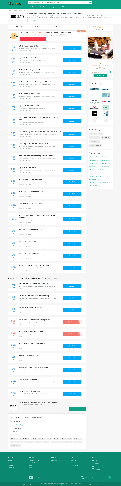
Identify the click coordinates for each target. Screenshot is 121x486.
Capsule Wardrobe (56, 442)
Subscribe (77, 409)
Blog (63, 7)
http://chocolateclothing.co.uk (18, 425)
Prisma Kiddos (67, 442)
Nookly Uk (38, 442)
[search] (60, 2)
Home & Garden (106, 138)
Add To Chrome (33, 39)
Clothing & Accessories (95, 145)
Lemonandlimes (29, 442)
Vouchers (43, 7)
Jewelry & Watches (94, 142)
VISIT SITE (33, 20)
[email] (53, 409)
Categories (54, 7)
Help (30, 467)
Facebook (96, 463)
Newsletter (34, 477)
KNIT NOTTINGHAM (66, 439)
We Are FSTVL (77, 439)
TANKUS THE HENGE (16, 442)
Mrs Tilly (46, 442)
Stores (34, 7)
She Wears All (77, 442)
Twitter (95, 466)
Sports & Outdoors (94, 138)
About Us (73, 460)
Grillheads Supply (15, 445)
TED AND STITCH (24, 439)
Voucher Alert (33, 465)
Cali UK (56, 439)
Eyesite (49, 439)
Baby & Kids (93, 134)
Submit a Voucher (34, 460)
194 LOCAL (14, 439)
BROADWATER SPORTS (38, 439)
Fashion (100, 134)
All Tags (10, 465)
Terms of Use (74, 465)
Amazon (71, 7)
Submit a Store (33, 463)
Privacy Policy (74, 463)
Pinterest (96, 469)
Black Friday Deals (55, 460)
